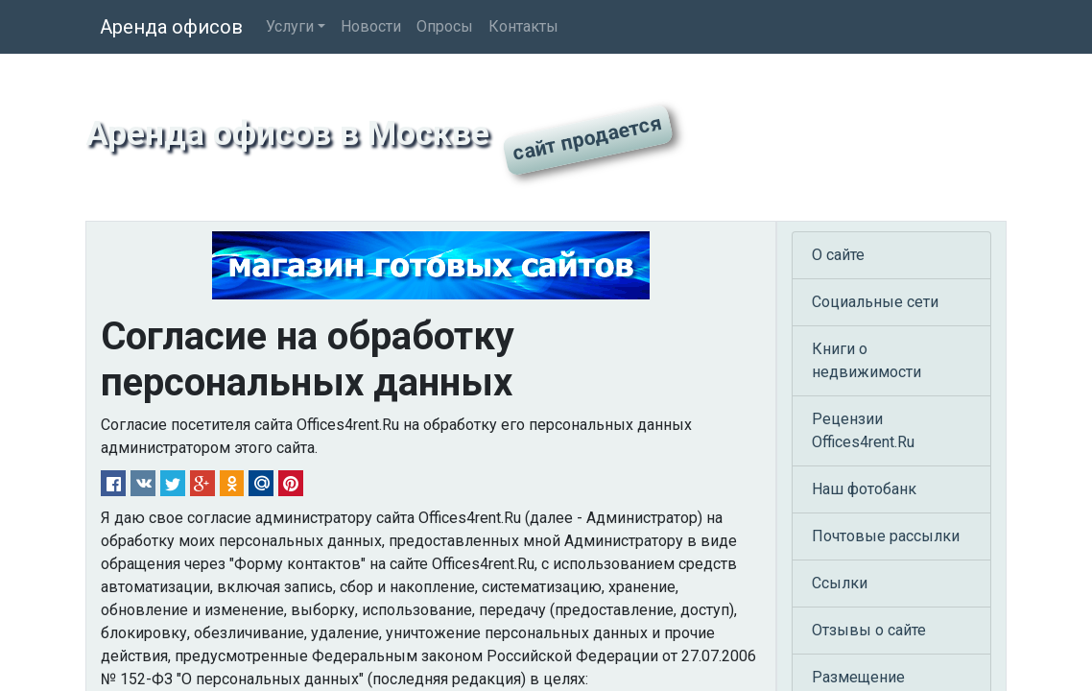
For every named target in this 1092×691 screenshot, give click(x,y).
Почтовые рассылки (886, 536)
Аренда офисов (171, 26)
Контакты (523, 26)
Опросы (444, 26)
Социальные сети (875, 302)
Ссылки (839, 583)
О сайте (838, 255)
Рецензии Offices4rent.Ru (863, 430)
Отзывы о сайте (869, 630)
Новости (371, 26)
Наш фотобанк (864, 489)
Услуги (290, 26)
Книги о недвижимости (866, 360)
